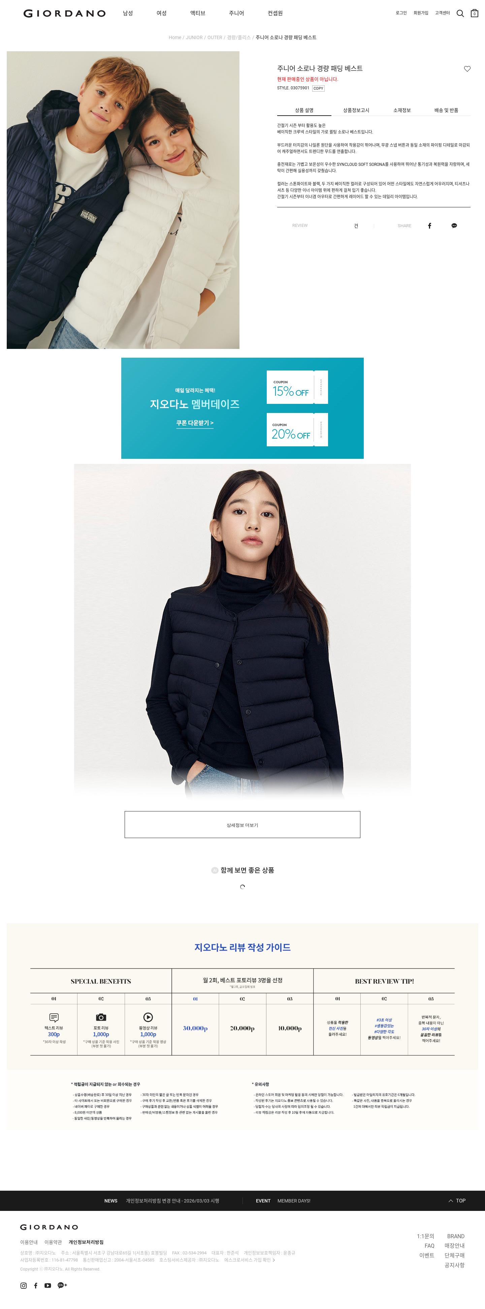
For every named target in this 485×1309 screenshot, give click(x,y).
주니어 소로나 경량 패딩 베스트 (286, 37)
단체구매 (455, 1255)
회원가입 (421, 13)
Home (175, 37)
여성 (162, 13)
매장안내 (455, 1246)
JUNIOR (194, 37)
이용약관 (53, 1242)
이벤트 (426, 1255)
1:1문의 (425, 1236)
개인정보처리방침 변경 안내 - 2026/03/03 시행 (172, 1200)
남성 (128, 13)
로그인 (401, 13)
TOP (460, 1201)
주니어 (236, 13)
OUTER (214, 37)
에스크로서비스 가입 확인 (247, 1259)
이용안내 (29, 1242)
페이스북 (429, 225)
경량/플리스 (239, 37)
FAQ (429, 1246)
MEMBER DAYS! (294, 1200)
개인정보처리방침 (86, 1242)
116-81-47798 (65, 1259)
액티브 (197, 13)
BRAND (456, 1236)
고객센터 (442, 13)
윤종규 (289, 1252)
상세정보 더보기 (243, 825)
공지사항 (455, 1265)
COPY (318, 88)
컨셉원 (275, 13)
